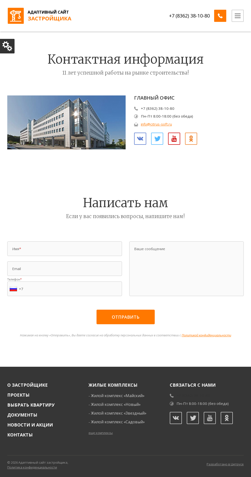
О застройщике (27, 385)
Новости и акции (30, 425)
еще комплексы (101, 433)
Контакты (20, 435)
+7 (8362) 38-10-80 (189, 15)
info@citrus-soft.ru (156, 124)
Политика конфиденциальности (32, 467)
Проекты (18, 395)
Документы (22, 415)
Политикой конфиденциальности (206, 335)
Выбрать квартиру (31, 405)
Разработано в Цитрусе (225, 464)
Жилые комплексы (113, 385)
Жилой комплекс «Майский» (118, 395)
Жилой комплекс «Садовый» (118, 422)
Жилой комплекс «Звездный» (118, 413)
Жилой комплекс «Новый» (116, 404)
